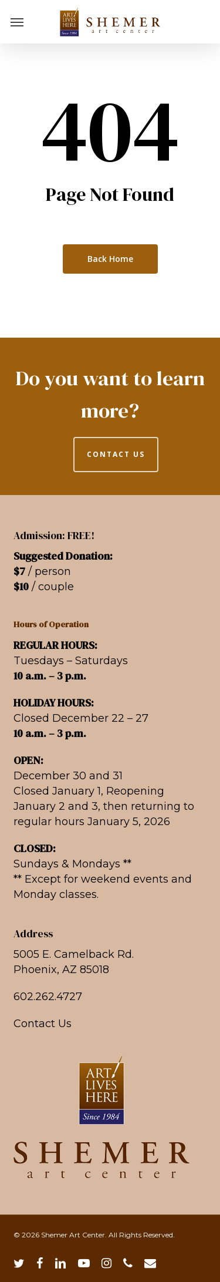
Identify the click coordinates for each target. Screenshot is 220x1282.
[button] (17, 22)
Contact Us (42, 1023)
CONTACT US (116, 454)
